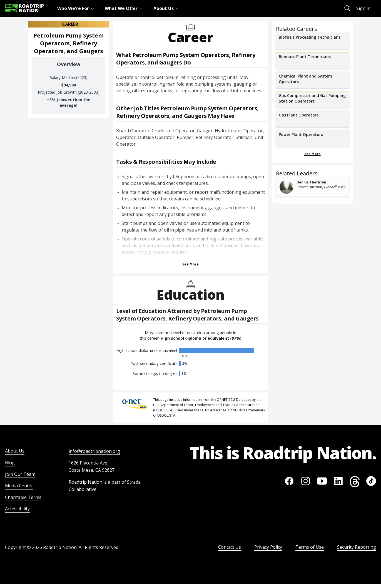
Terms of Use (309, 547)
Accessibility (17, 509)
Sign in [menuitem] (363, 8)
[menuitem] (76, 8)
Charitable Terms (23, 497)
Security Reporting (356, 547)
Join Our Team (20, 474)
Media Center (19, 486)
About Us (14, 451)
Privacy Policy (268, 547)
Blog (10, 462)
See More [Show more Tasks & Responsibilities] (190, 264)
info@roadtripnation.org (94, 451)
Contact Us (229, 547)
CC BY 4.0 (207, 410)
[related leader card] (312, 187)
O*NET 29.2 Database (234, 399)
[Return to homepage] (24, 8)
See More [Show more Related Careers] (312, 153)
